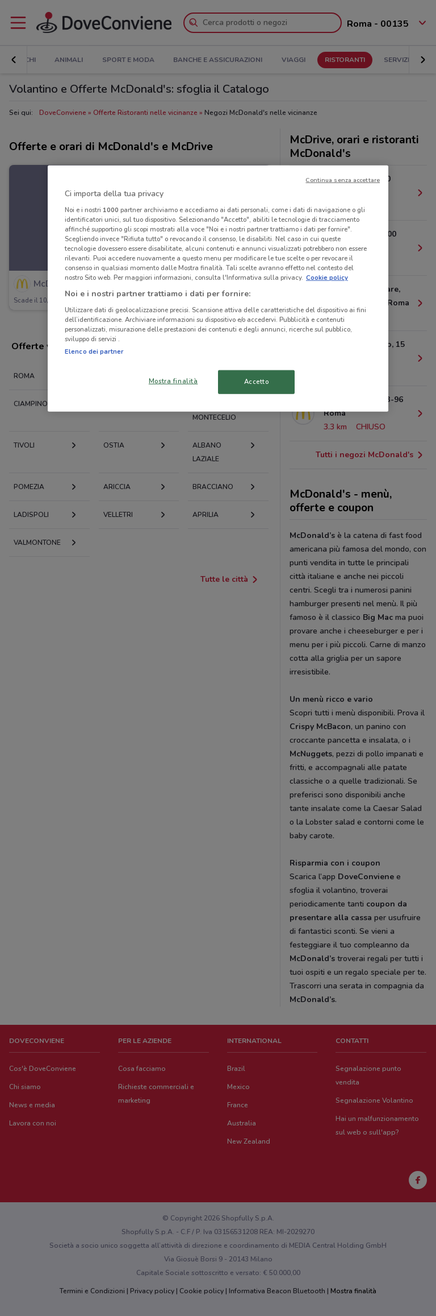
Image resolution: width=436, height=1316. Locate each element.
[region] (218, 288)
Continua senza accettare (342, 180)
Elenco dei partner (94, 351)
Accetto (256, 381)
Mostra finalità (173, 381)
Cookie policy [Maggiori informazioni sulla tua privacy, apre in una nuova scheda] (327, 277)
